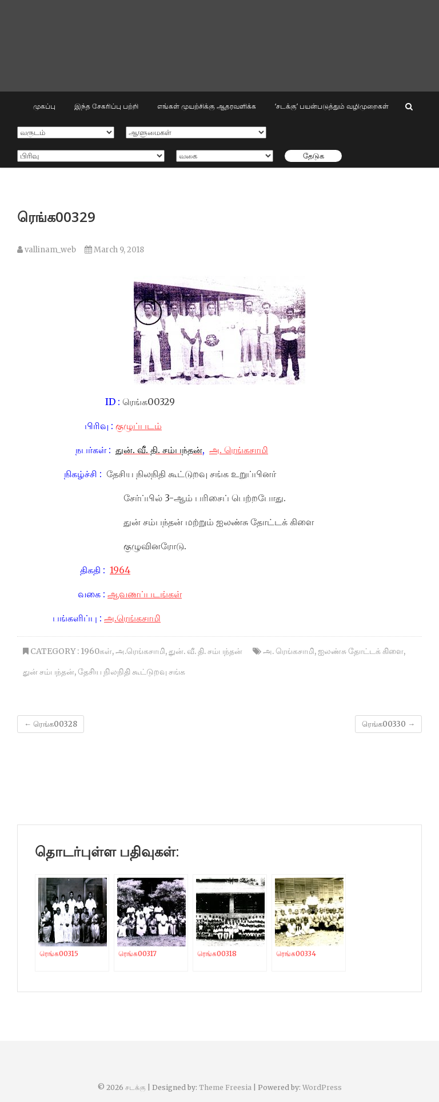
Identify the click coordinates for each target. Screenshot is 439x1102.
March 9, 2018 (114, 250)
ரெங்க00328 (50, 724)
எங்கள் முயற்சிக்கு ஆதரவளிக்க (206, 106)
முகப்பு (44, 106)
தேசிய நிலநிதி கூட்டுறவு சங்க (131, 672)
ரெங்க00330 (388, 724)
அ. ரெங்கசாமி (238, 449)
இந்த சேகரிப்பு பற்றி (106, 106)
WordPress (322, 1087)
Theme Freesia (225, 1087)
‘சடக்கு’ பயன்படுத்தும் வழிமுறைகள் (332, 106)
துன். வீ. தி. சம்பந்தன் (205, 651)
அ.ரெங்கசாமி (132, 618)
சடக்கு (135, 1087)
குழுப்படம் (138, 425)
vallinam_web (46, 250)
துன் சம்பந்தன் (48, 672)
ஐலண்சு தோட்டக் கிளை (361, 651)
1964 (120, 570)
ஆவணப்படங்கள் (144, 594)
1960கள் (96, 651)
